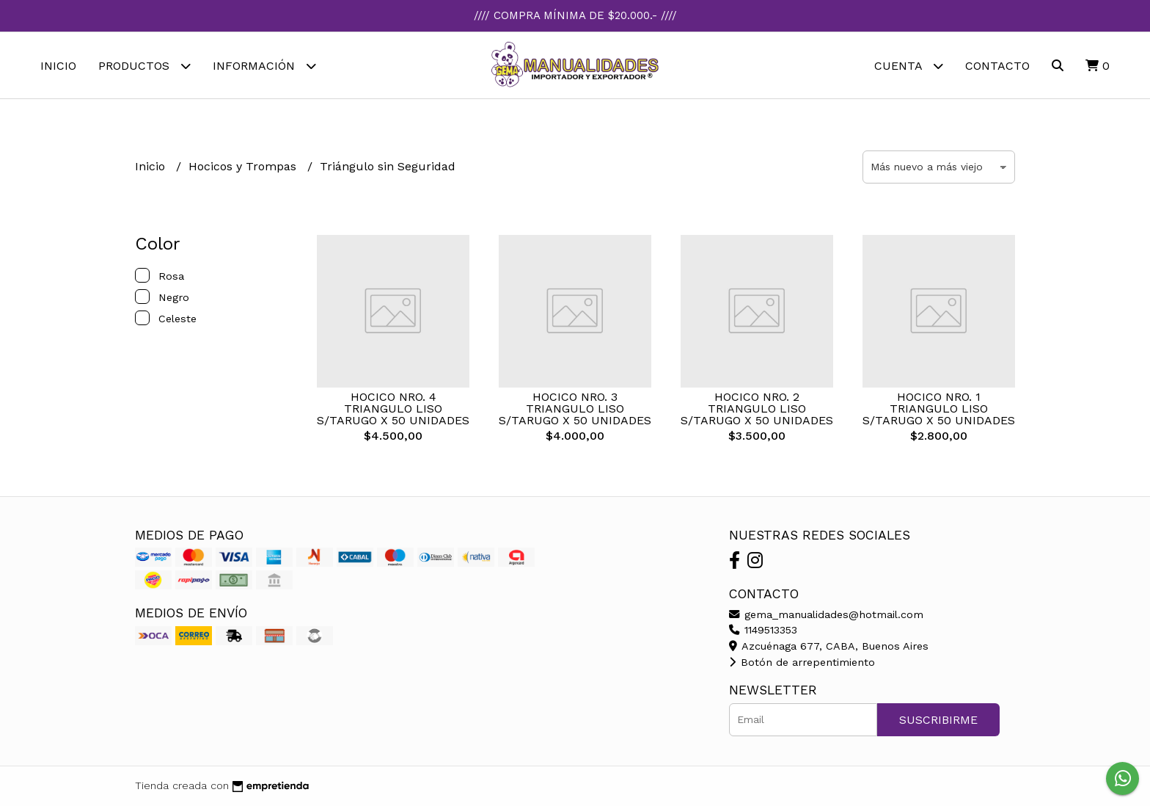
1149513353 (763, 630)
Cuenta (908, 65)
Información (264, 65)
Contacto (997, 66)
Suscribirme (938, 720)
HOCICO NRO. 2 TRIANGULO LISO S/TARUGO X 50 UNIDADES (757, 408)
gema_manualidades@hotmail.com (826, 614)
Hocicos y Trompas (244, 166)
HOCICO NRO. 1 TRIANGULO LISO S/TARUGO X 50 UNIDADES (938, 408)
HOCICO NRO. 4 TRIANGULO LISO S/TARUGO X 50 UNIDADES (393, 408)
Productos (144, 65)
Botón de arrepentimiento (802, 662)
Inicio (58, 66)
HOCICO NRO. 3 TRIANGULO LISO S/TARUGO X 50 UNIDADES (575, 408)
